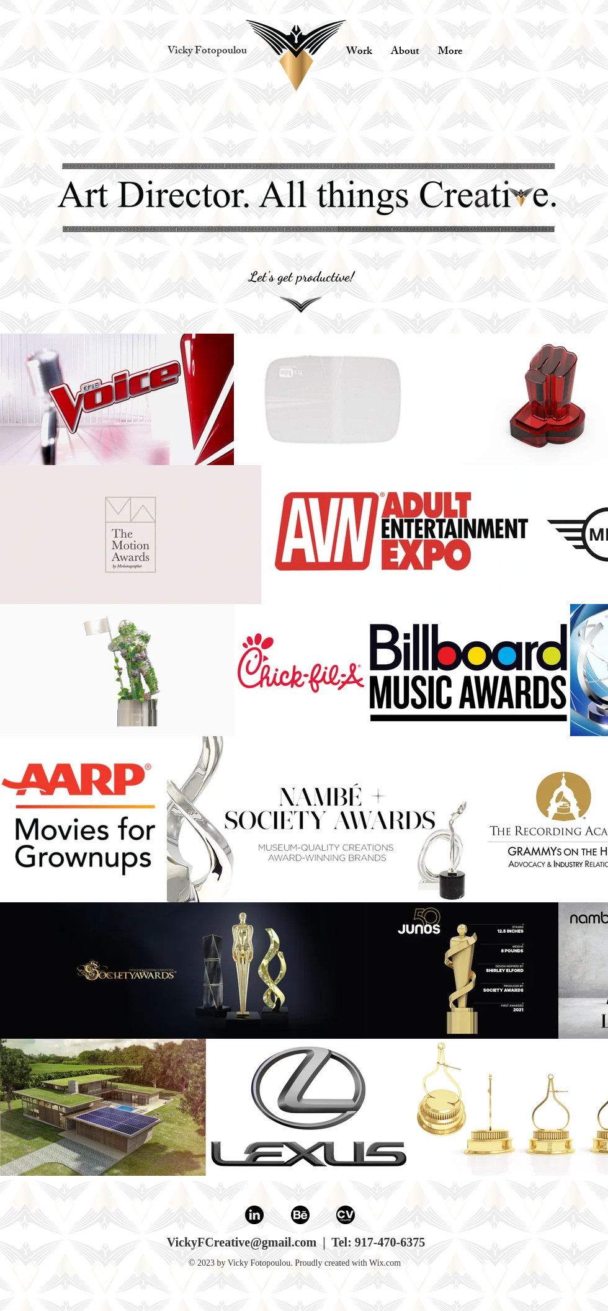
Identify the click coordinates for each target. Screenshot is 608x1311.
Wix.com (385, 1263)
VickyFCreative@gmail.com (241, 1242)
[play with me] (296, 56)
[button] (207, 52)
